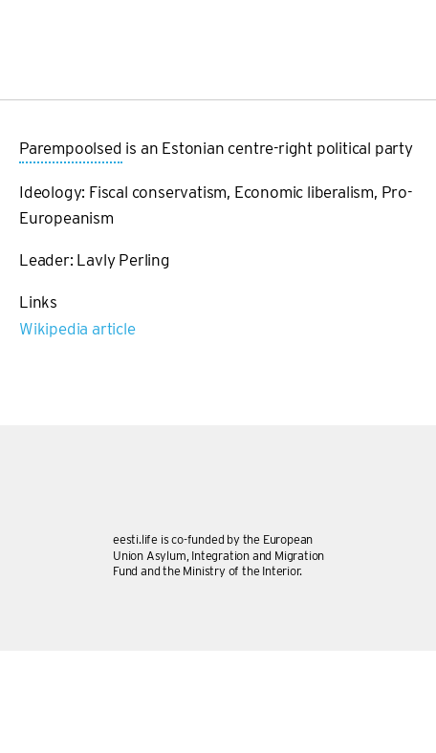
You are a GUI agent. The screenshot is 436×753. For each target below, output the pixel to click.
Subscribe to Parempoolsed (26, 349)
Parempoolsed (70, 149)
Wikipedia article (77, 328)
